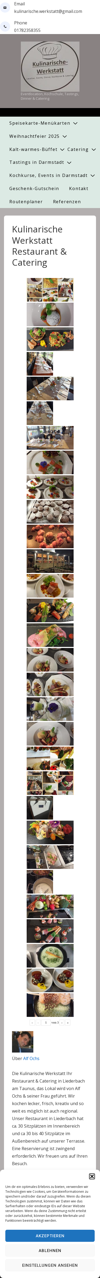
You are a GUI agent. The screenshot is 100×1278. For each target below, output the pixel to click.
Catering (78, 149)
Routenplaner (26, 202)
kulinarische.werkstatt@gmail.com (48, 11)
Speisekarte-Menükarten (39, 123)
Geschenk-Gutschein (34, 188)
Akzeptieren (50, 1235)
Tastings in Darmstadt (36, 162)
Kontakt (79, 188)
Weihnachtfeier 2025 (34, 136)
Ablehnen (50, 1250)
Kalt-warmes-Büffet (33, 149)
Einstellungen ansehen (50, 1265)
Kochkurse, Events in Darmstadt (48, 175)
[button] (92, 1176)
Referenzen (67, 202)
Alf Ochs (31, 1058)
